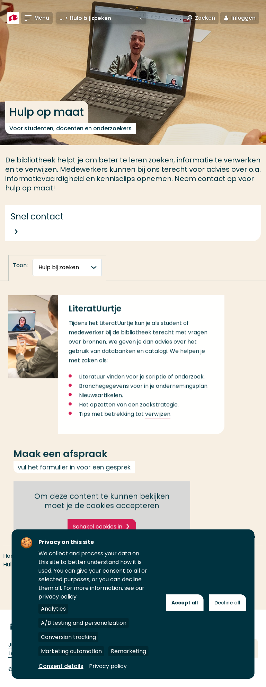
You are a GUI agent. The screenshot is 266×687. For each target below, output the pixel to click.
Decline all (227, 602)
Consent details (60, 666)
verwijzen (157, 423)
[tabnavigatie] (67, 267)
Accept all (184, 602)
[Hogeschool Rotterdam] (13, 18)
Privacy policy (108, 666)
